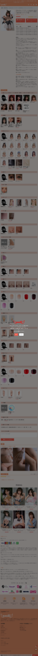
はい (16, 334)
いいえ (21, 334)
